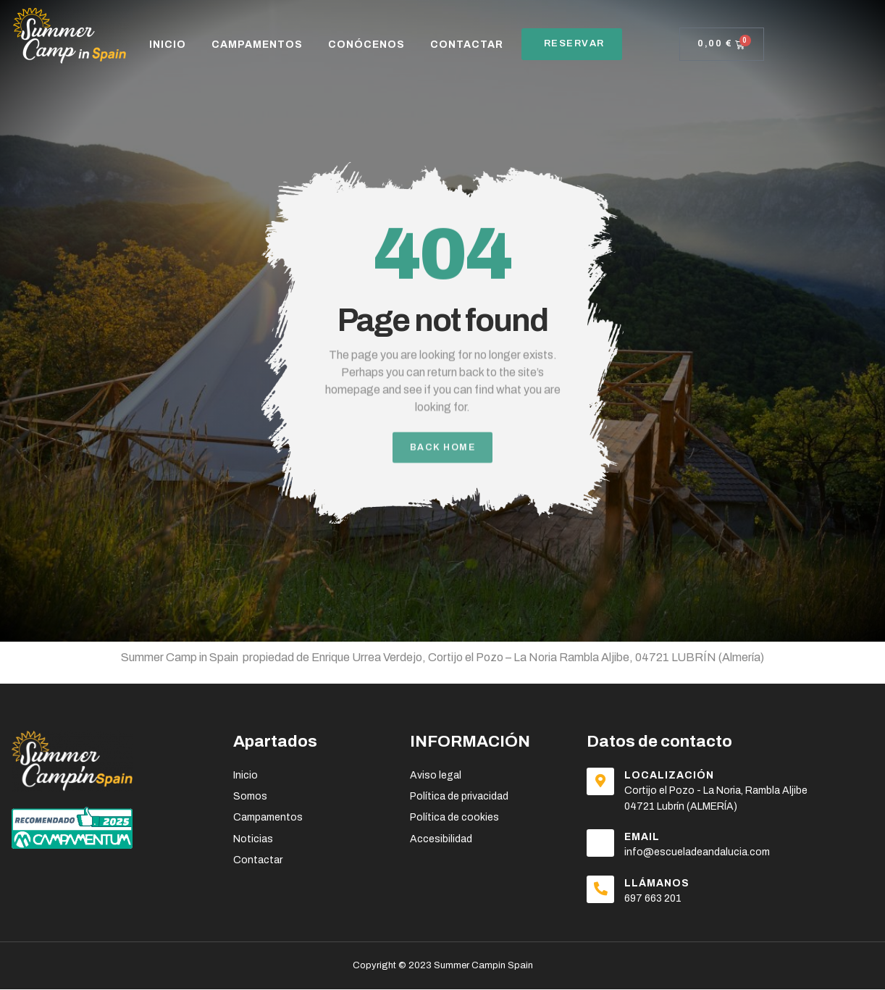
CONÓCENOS (366, 44)
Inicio (167, 44)
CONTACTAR (466, 44)
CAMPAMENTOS (257, 44)
